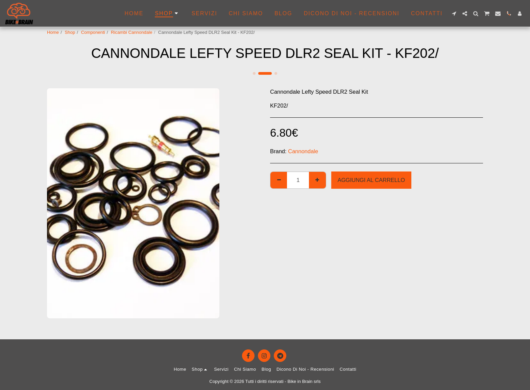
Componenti (93, 32)
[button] (454, 13)
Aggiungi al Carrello (371, 180)
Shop (70, 32)
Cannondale (303, 151)
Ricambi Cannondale (131, 32)
